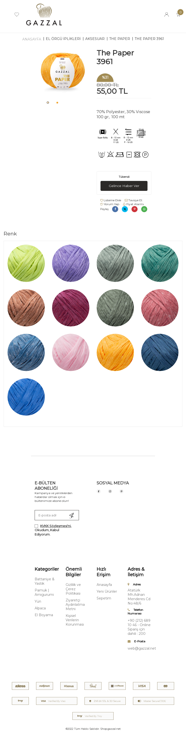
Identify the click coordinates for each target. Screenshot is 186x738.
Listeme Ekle (110, 200)
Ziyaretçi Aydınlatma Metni (75, 604)
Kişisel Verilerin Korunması (75, 620)
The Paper (119, 38)
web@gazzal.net (139, 648)
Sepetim (104, 598)
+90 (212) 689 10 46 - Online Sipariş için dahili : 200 (139, 627)
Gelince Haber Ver (124, 186)
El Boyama (44, 615)
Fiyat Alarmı (133, 204)
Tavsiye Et (133, 200)
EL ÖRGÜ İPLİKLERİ (63, 38)
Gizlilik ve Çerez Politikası (73, 589)
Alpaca (40, 608)
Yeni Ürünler (107, 591)
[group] (62, 73)
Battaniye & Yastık (44, 581)
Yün (38, 601)
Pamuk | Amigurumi (44, 592)
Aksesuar (95, 38)
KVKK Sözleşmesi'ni (55, 526)
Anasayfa (31, 39)
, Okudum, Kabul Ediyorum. (53, 530)
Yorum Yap (109, 204)
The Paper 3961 (149, 38)
